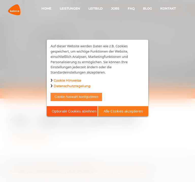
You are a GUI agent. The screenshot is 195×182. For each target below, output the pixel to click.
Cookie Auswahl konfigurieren (76, 97)
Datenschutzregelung (72, 86)
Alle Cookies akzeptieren (123, 111)
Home (46, 8)
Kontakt (168, 8)
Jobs (115, 8)
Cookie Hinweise (67, 80)
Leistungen (70, 8)
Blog (147, 8)
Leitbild (95, 8)
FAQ (131, 8)
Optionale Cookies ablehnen (74, 111)
